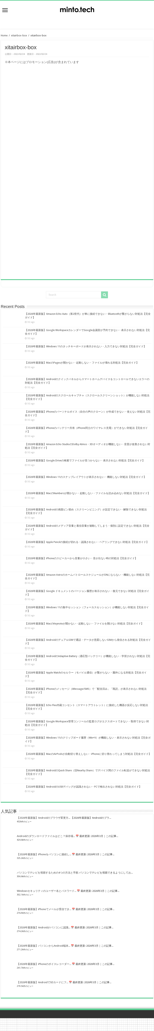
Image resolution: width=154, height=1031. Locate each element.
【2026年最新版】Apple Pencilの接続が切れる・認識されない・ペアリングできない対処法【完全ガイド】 (87, 542)
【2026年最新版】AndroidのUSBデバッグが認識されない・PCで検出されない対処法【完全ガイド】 (83, 786)
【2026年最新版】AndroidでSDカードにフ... (42, 982)
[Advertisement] (77, 19)
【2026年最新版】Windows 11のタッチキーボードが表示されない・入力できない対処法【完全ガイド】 (85, 346)
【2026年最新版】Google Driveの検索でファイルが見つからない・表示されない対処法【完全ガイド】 (85, 460)
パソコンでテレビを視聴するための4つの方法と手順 (47, 872)
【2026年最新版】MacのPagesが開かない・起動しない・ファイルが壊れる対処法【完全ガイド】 (82, 362)
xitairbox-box (19, 35)
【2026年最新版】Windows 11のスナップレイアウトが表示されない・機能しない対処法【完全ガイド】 (85, 476)
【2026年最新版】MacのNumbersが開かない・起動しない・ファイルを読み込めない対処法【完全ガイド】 (87, 493)
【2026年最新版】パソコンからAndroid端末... (43, 945)
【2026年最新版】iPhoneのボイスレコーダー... (44, 964)
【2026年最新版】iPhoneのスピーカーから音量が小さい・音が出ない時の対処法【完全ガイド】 (81, 558)
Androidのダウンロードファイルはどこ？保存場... (46, 836)
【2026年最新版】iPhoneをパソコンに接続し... (44, 854)
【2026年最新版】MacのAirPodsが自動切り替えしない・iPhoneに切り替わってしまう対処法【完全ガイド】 (88, 753)
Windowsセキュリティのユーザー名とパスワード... (46, 890)
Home (4, 35)
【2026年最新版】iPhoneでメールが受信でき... (44, 909)
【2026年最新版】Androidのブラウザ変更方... (43, 817)
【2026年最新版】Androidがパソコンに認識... (43, 927)
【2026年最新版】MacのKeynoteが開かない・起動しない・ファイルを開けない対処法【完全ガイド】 (84, 623)
